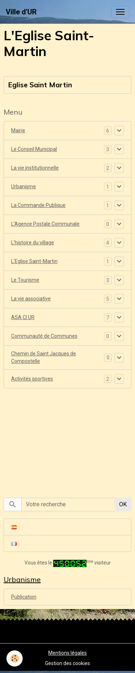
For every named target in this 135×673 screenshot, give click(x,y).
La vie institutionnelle (35, 168)
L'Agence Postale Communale (45, 224)
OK (123, 504)
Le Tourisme (25, 280)
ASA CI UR (23, 317)
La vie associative (31, 298)
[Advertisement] (67, 439)
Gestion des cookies (67, 663)
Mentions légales (67, 653)
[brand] (21, 11)
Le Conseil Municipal (34, 149)
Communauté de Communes (44, 336)
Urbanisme (23, 186)
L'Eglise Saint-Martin (34, 261)
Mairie (18, 130)
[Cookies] (14, 658)
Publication (23, 597)
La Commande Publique (38, 205)
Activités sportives (32, 379)
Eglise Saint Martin (40, 85)
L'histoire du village (32, 242)
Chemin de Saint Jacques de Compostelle (43, 357)
